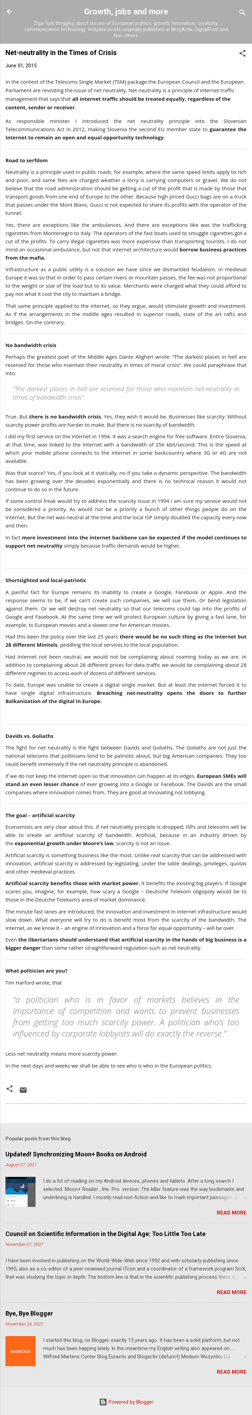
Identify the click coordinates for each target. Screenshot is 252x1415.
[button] (242, 54)
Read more (232, 1213)
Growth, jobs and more (126, 11)
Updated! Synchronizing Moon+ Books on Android (76, 1154)
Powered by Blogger (126, 1402)
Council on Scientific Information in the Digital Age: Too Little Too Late (105, 1233)
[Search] (242, 13)
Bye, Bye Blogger (29, 1313)
